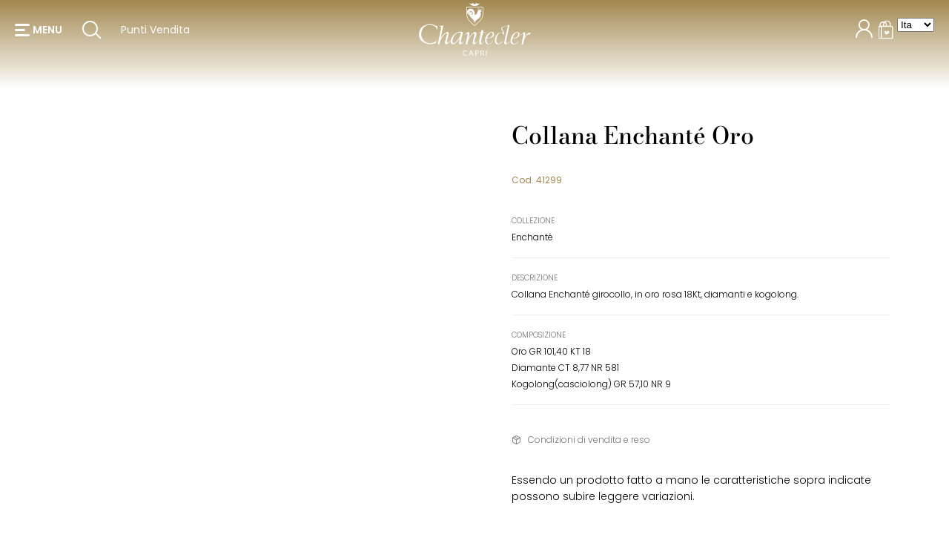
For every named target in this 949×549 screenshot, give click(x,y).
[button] (38, 37)
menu (47, 37)
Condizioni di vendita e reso (589, 439)
